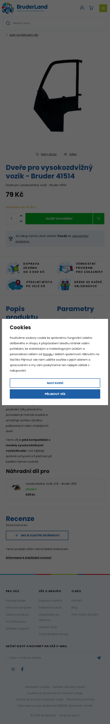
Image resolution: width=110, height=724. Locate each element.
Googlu (48, 354)
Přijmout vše (55, 394)
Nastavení (55, 383)
